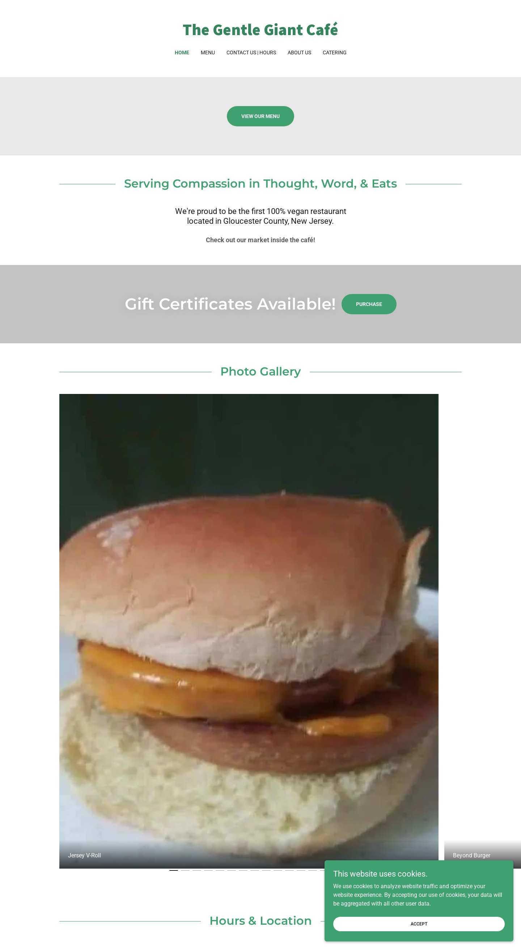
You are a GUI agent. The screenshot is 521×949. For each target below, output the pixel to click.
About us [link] (299, 52)
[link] (260, 33)
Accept (440, 922)
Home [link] (182, 52)
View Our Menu (260, 116)
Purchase (369, 304)
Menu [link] (208, 52)
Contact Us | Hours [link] (251, 52)
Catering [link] (335, 52)
